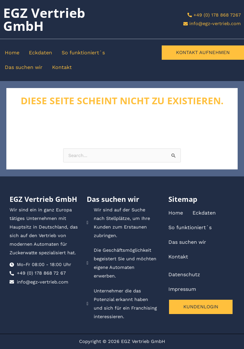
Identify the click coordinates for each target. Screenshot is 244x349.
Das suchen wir (24, 67)
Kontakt (62, 67)
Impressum (182, 289)
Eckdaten (40, 53)
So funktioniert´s (83, 53)
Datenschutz (184, 274)
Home (12, 53)
